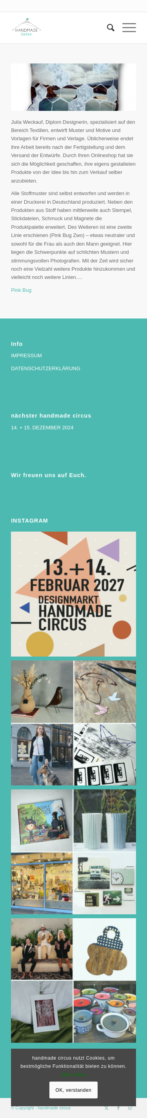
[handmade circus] (61, 27)
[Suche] (106, 27)
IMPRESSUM (26, 355)
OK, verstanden (74, 1090)
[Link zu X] (107, 1108)
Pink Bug (21, 290)
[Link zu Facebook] (118, 1108)
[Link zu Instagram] (130, 1108)
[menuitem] (106, 27)
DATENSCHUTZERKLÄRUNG (45, 368)
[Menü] (125, 27)
